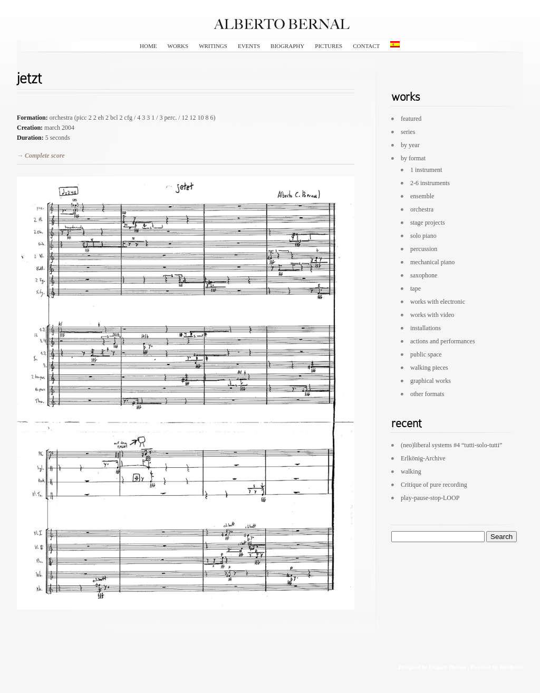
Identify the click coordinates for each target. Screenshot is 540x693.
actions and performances (442, 341)
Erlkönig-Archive (423, 458)
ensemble (422, 196)
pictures (328, 46)
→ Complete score (41, 155)
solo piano (423, 235)
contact (366, 46)
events (249, 46)
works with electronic (437, 301)
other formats (427, 394)
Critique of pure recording (434, 484)
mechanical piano (432, 262)
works (177, 46)
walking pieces (429, 367)
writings (213, 46)
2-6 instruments (430, 183)
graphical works (430, 380)
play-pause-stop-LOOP (430, 498)
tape (415, 288)
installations (425, 328)
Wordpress (511, 666)
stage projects (427, 222)
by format (413, 158)
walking (411, 471)
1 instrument (426, 170)
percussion (423, 249)
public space (426, 354)
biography (287, 46)
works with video (432, 315)
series (408, 132)
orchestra (421, 209)
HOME (148, 46)
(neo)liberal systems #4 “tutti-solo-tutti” (451, 445)
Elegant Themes (447, 666)
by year (410, 145)
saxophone (423, 275)
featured (411, 118)
